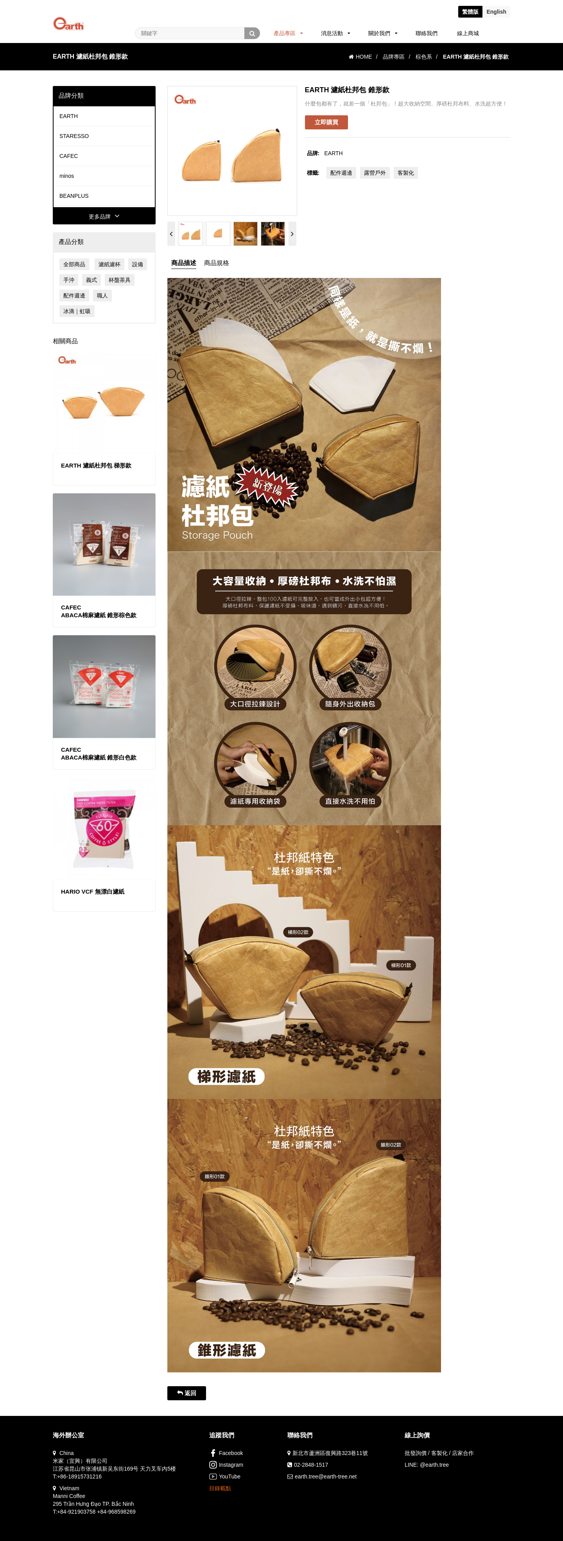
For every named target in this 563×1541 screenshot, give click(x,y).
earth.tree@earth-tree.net (326, 1476)
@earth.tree (434, 1465)
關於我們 (383, 33)
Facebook (226, 1453)
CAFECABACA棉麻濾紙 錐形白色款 (98, 753)
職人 (102, 295)
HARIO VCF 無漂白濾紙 (92, 891)
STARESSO (74, 136)
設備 (137, 264)
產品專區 (288, 33)
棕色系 (424, 57)
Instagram (226, 1465)
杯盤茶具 (120, 280)
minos (66, 176)
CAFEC (68, 156)
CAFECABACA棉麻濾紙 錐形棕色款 (98, 611)
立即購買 (326, 122)
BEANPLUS (74, 196)
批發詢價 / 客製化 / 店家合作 (439, 1453)
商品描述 (183, 263)
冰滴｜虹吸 (77, 311)
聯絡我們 (426, 33)
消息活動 (335, 33)
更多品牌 (104, 216)
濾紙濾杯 (109, 264)
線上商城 (468, 33)
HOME (360, 57)
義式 (91, 280)
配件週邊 (74, 295)
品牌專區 (394, 57)
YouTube (224, 1476)
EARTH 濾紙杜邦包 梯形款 (96, 465)
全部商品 (74, 264)
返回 (186, 1393)
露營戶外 (375, 173)
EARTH (68, 116)
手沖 (68, 280)
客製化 (406, 173)
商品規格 (216, 263)
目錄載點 (220, 1488)
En (496, 12)
